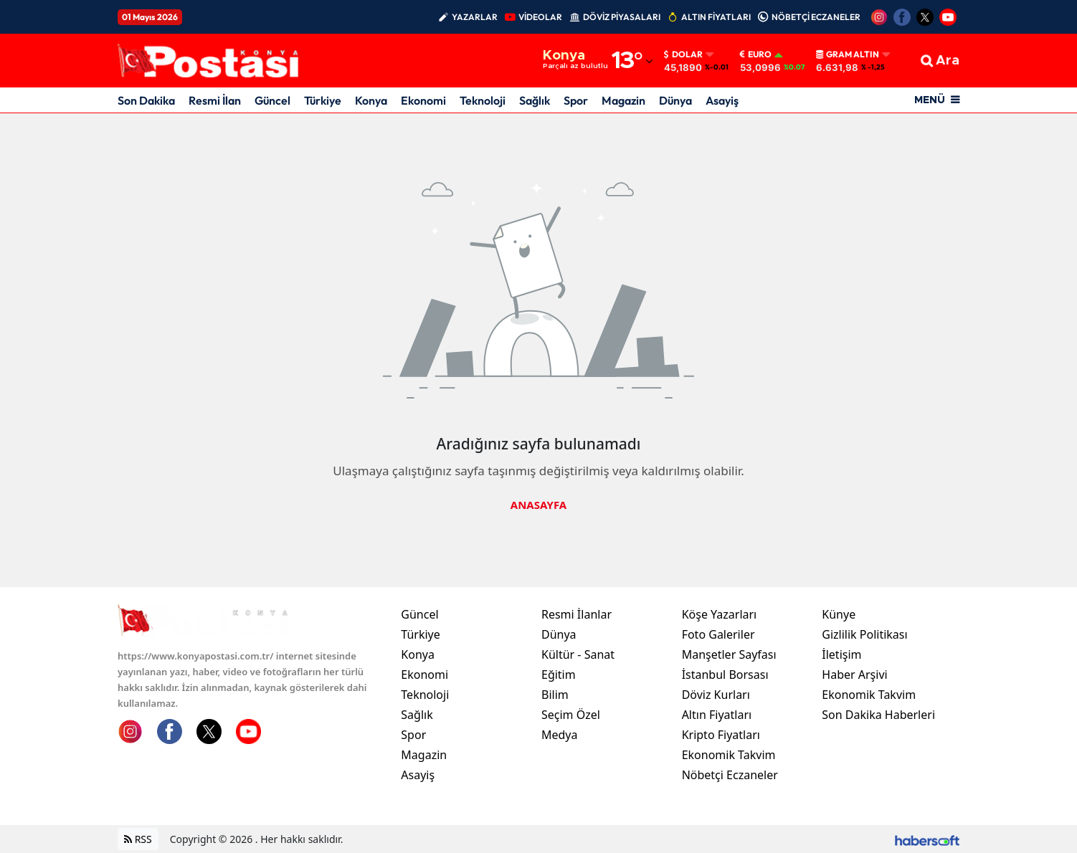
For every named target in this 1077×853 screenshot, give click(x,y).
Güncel (272, 100)
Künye (838, 614)
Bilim (555, 694)
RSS (138, 839)
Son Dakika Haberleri (878, 715)
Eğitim (558, 674)
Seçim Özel (570, 715)
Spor (576, 100)
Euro (756, 54)
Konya (371, 100)
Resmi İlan (215, 100)
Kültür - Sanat (578, 654)
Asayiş (722, 100)
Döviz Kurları (716, 694)
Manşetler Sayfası (729, 654)
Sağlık (534, 100)
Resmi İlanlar (576, 614)
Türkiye (322, 100)
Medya (559, 735)
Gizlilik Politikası (864, 634)
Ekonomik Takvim (729, 755)
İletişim (841, 654)
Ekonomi (423, 100)
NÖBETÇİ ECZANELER (816, 16)
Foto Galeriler (718, 634)
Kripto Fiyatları (721, 735)
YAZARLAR (475, 16)
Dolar (683, 54)
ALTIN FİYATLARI (716, 16)
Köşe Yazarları (719, 614)
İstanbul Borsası (725, 674)
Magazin (623, 100)
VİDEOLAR (540, 16)
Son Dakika (146, 100)
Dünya (675, 100)
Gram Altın (847, 54)
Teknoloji (483, 100)
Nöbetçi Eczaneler (730, 775)
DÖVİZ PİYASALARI (621, 16)
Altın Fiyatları (717, 715)
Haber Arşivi (854, 674)
